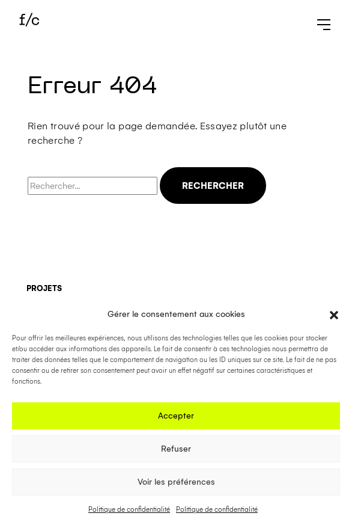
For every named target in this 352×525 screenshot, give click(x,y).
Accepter (176, 416)
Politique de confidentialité (129, 510)
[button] (334, 315)
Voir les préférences (176, 482)
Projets (44, 288)
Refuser (176, 449)
